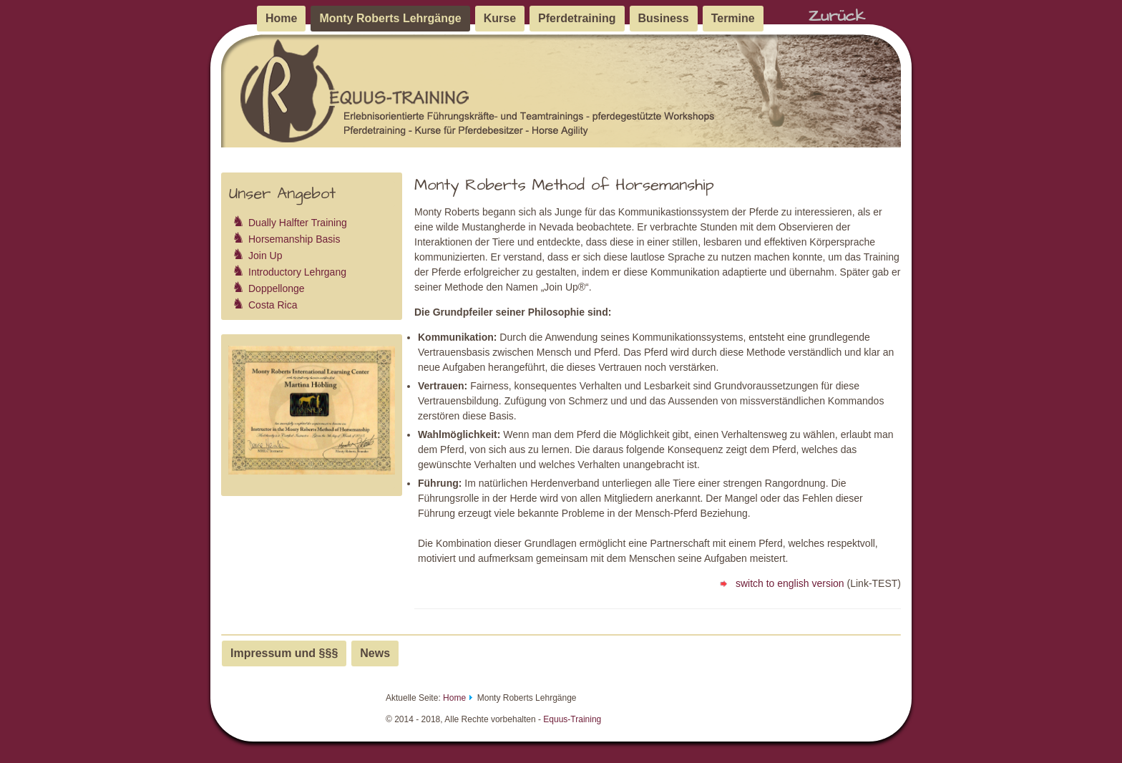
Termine (733, 18)
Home (281, 18)
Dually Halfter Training (297, 222)
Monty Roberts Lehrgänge (390, 18)
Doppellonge (276, 288)
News (375, 653)
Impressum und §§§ (284, 653)
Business (663, 18)
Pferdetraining (576, 18)
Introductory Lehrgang (297, 272)
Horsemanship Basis (294, 239)
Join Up (265, 255)
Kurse (500, 18)
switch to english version (780, 583)
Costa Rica (272, 305)
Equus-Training (572, 719)
